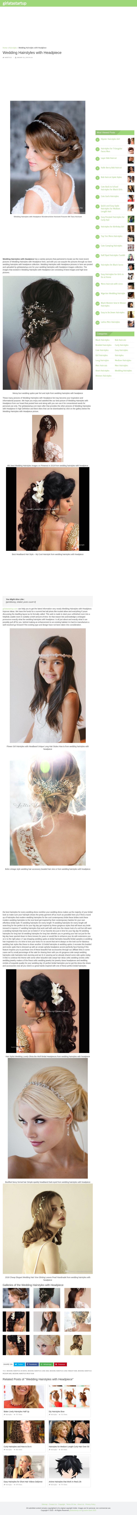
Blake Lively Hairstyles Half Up (16, 1411)
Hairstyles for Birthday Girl (112, 226)
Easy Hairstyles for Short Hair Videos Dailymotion (24, 1482)
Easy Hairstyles (121, 350)
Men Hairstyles (121, 365)
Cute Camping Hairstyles (111, 246)
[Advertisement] (68, 27)
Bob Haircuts (120, 340)
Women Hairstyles (103, 376)
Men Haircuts (101, 365)
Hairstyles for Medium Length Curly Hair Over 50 (69, 1447)
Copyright (61, 1504)
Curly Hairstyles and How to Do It (17, 1447)
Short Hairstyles (102, 370)
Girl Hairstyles (102, 355)
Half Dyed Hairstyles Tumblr (113, 255)
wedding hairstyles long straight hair (63, 1371)
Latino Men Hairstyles (110, 322)
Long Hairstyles (102, 360)
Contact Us (53, 1504)
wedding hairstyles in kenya (17, 1371)
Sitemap (44, 1504)
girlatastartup (14, 3)
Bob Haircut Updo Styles (111, 177)
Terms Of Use (71, 1504)
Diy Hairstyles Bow (56, 1411)
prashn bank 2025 (89, 1510)
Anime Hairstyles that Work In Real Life (65, 1482)
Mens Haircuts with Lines (112, 284)
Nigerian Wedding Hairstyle (113, 293)
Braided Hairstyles (103, 345)
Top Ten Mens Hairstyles (111, 236)
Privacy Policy (90, 1504)
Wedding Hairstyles (123, 370)
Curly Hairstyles (121, 345)
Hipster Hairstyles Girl (110, 139)
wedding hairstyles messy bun (23, 1373)
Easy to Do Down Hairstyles (112, 312)
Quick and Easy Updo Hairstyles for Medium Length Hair (110, 209)
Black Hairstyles (102, 340)
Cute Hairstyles (102, 350)
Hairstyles (8, 57)
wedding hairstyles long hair (38, 1371)
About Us (80, 1504)
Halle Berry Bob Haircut (111, 167)
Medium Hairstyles (123, 360)
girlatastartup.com (10, 609)
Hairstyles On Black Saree (112, 265)
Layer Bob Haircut (109, 158)
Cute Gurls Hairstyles (110, 196)
